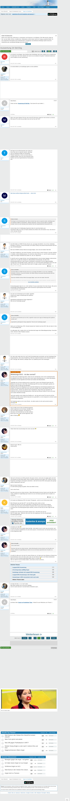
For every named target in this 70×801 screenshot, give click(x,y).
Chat (34, 7)
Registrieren (46, 9)
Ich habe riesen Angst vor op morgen (16, 763)
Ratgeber (29, 7)
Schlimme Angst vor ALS (12, 766)
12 (54, 51)
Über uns (13, 792)
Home (3, 7)
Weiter (53, 638)
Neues (8, 7)
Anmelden (54, 9)
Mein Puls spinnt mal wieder (13, 739)
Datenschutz (23, 792)
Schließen (28, 44)
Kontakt (9, 792)
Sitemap (48, 792)
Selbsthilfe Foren (15, 7)
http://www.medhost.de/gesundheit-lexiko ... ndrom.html (23, 193)
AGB (35, 792)
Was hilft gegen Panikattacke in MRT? (17, 742)
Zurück (24, 638)
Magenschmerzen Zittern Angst (14, 750)
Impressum (18, 792)
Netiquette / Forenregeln (41, 792)
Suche (23, 7)
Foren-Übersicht (4, 779)
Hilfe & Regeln (41, 7)
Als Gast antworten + (5, 51)
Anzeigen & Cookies (30, 792)
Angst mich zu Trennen (12, 773)
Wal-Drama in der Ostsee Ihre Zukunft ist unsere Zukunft (22, 770)
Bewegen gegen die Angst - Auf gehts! (17, 759)
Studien (48, 7)
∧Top (67, 799)
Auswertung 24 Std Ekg (11, 48)
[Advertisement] (23, 345)
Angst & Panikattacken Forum (15, 779)
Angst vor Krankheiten (27, 779)
